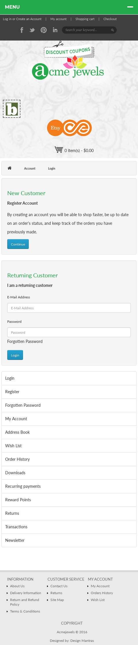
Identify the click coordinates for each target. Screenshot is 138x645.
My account (58, 19)
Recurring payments (23, 486)
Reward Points (18, 499)
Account (29, 168)
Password (14, 321)
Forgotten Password (25, 341)
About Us (17, 586)
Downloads (15, 472)
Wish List (13, 445)
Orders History (102, 593)
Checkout (110, 19)
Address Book (17, 432)
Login (51, 168)
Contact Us (58, 586)
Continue (18, 244)
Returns (12, 513)
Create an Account (28, 19)
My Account (16, 418)
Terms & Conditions (25, 611)
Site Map (57, 600)
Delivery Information (25, 593)
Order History (17, 459)
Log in (7, 19)
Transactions (16, 526)
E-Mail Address (18, 297)
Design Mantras (82, 640)
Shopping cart (84, 19)
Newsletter (14, 540)
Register (12, 391)
